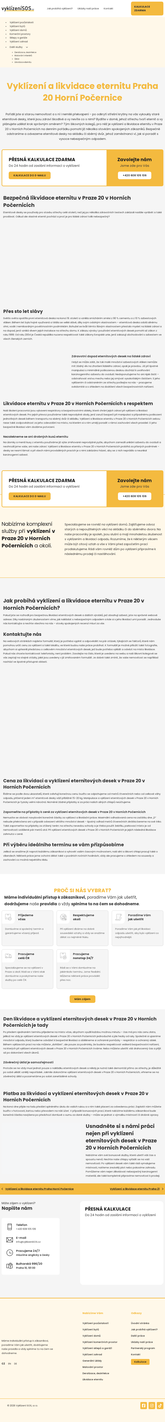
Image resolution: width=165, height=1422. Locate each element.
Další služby (16, 47)
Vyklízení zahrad (19, 41)
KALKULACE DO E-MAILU (30, 175)
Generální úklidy (92, 1360)
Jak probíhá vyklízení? (60, 8)
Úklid (17, 59)
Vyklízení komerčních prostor (99, 1342)
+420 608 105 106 (134, 175)
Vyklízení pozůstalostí (95, 1323)
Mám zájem (82, 999)
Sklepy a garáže (18, 37)
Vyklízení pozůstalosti (22, 22)
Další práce (138, 1335)
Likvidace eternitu (23, 62)
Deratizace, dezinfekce (25, 52)
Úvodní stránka (140, 1323)
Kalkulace (140, 1362)
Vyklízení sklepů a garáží (97, 1348)
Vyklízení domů (18, 30)
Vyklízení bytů (17, 26)
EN (9, 1363)
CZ (3, 1363)
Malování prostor (92, 1367)
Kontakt (108, 8)
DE (15, 1363)
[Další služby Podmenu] (27, 47)
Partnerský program (143, 1348)
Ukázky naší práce (88, 8)
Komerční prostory (20, 34)
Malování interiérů (23, 55)
